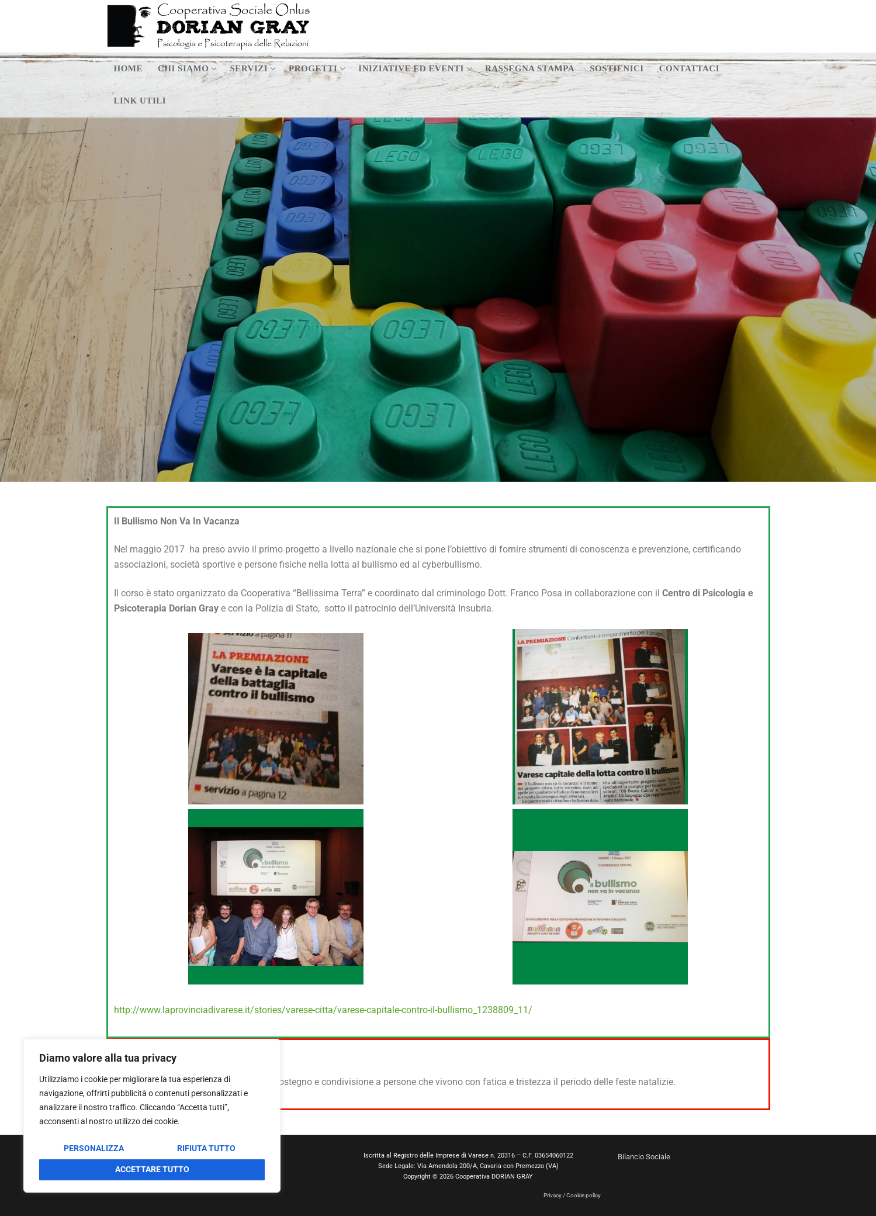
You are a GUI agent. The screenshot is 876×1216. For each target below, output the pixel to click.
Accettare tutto (152, 1169)
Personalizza (94, 1148)
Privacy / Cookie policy (572, 1195)
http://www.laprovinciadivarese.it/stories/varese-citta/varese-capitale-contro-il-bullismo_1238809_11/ (323, 1009)
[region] (152, 1116)
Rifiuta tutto (206, 1148)
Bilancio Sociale (644, 1156)
